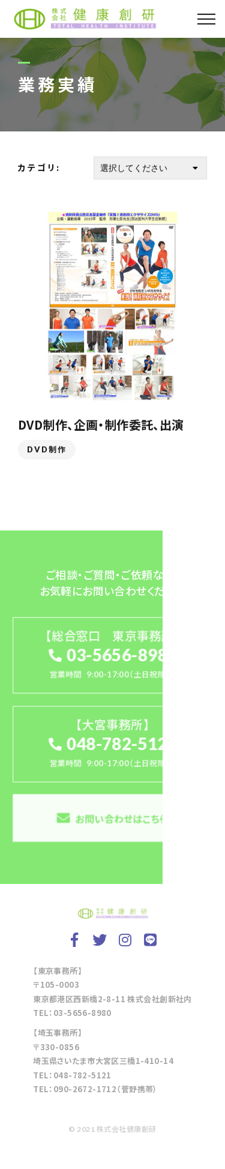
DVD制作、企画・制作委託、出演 (101, 425)
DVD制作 (47, 450)
